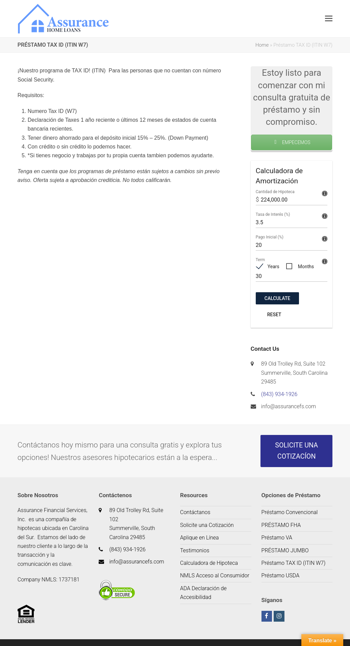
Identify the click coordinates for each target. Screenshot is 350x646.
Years (273, 266)
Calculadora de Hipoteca (209, 563)
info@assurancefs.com (288, 406)
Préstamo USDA (280, 575)
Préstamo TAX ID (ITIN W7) (293, 563)
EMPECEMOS (291, 142)
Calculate (277, 298)
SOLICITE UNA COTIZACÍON (296, 450)
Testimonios (194, 550)
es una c (39, 519)
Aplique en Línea (199, 537)
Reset (274, 314)
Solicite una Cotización (207, 525)
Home (262, 45)
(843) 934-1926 (279, 394)
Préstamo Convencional (289, 512)
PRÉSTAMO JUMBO (285, 550)
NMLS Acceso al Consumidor (214, 575)
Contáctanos (195, 512)
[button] (328, 19)
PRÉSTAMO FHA (281, 525)
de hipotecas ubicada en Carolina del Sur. (53, 528)
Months (306, 266)
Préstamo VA (277, 537)
